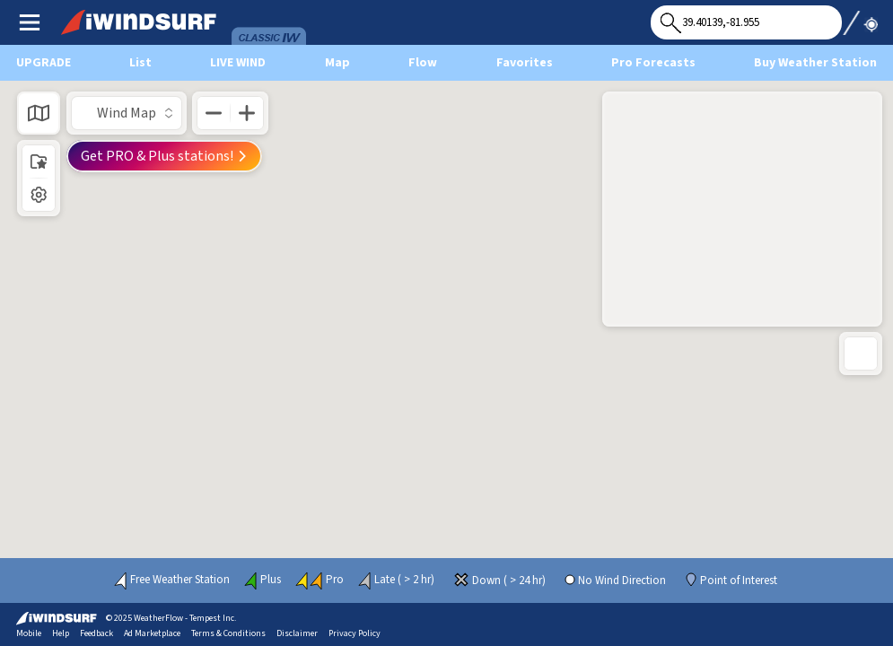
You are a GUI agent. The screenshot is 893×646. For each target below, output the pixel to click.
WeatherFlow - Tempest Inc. (185, 618)
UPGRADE (43, 63)
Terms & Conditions (228, 633)
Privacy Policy (354, 633)
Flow (422, 63)
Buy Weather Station (815, 63)
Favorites (524, 63)
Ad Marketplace (152, 633)
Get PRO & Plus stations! (164, 156)
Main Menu (29, 21)
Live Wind (238, 63)
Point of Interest (738, 581)
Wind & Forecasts (269, 16)
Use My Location (860, 17)
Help (60, 633)
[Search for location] (746, 22)
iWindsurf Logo (97, 16)
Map (337, 63)
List (140, 63)
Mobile (28, 633)
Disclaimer (297, 633)
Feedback (96, 633)
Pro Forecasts (653, 63)
